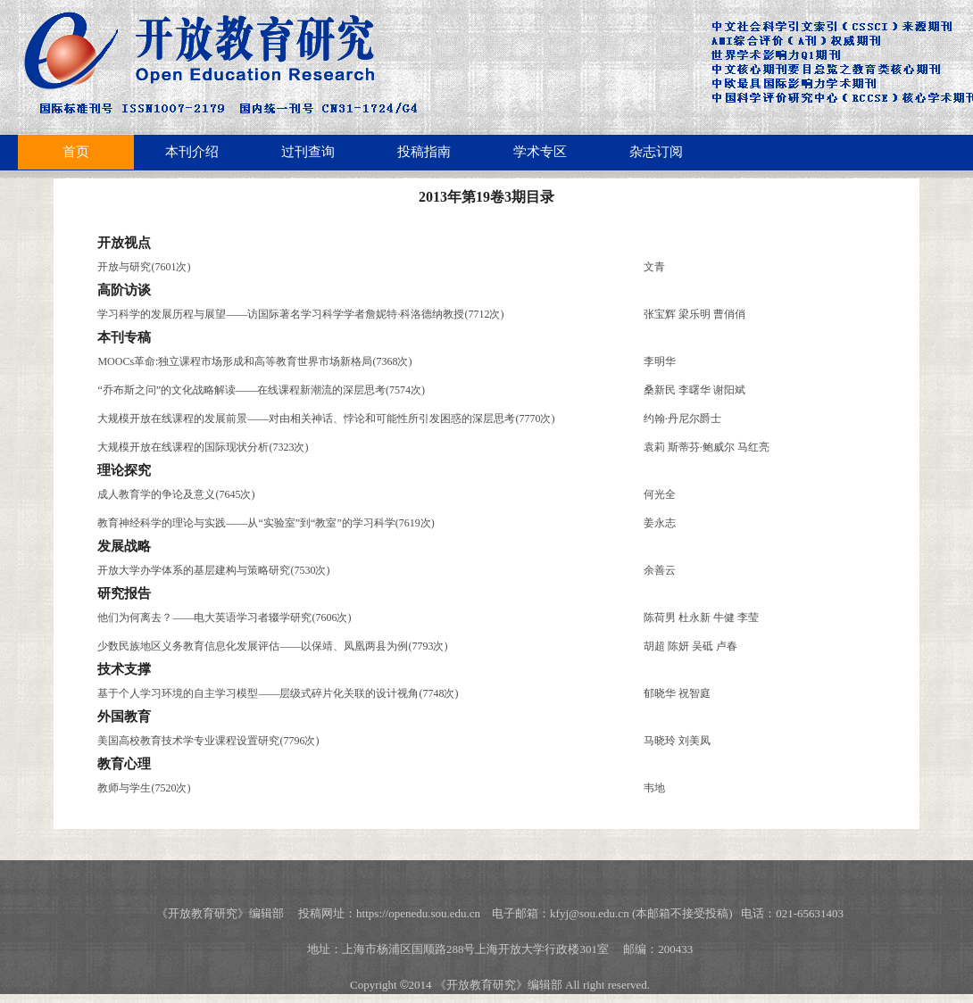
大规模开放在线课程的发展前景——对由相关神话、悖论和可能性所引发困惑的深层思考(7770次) (325, 418)
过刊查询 (308, 152)
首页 (75, 152)
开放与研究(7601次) (143, 267)
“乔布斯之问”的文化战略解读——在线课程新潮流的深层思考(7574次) (261, 390)
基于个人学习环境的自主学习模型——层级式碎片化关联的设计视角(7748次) (277, 693)
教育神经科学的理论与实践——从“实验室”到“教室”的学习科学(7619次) (265, 523)
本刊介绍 (192, 152)
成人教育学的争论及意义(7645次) (175, 494)
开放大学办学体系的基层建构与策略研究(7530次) (213, 570)
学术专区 (540, 152)
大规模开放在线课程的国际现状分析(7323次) (202, 447)
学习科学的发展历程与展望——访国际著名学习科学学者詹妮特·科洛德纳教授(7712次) (300, 314)
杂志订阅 (656, 152)
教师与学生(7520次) (143, 788)
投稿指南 (424, 152)
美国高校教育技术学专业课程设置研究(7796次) (208, 740)
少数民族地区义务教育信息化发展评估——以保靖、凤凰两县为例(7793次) (272, 646)
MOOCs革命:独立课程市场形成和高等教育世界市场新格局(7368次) (254, 361)
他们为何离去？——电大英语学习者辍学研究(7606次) (224, 617)
